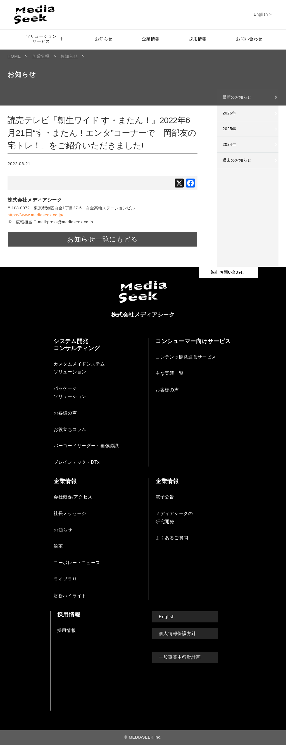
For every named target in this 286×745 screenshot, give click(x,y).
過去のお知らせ (237, 160)
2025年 (229, 128)
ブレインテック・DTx (77, 462)
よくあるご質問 (172, 537)
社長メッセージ (70, 513)
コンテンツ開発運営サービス (186, 357)
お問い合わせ (249, 38)
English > (263, 14)
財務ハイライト (70, 595)
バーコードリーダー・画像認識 (86, 445)
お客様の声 (65, 413)
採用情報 (198, 38)
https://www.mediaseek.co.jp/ (35, 215)
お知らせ (104, 38)
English (167, 616)
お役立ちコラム (70, 429)
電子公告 (165, 497)
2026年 (229, 113)
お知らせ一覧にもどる (102, 239)
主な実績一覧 (169, 373)
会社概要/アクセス (73, 497)
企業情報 (150, 38)
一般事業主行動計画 (180, 657)
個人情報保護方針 (177, 633)
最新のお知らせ (237, 97)
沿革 (58, 546)
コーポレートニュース (77, 562)
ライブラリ (65, 579)
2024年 (229, 144)
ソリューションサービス (44, 39)
